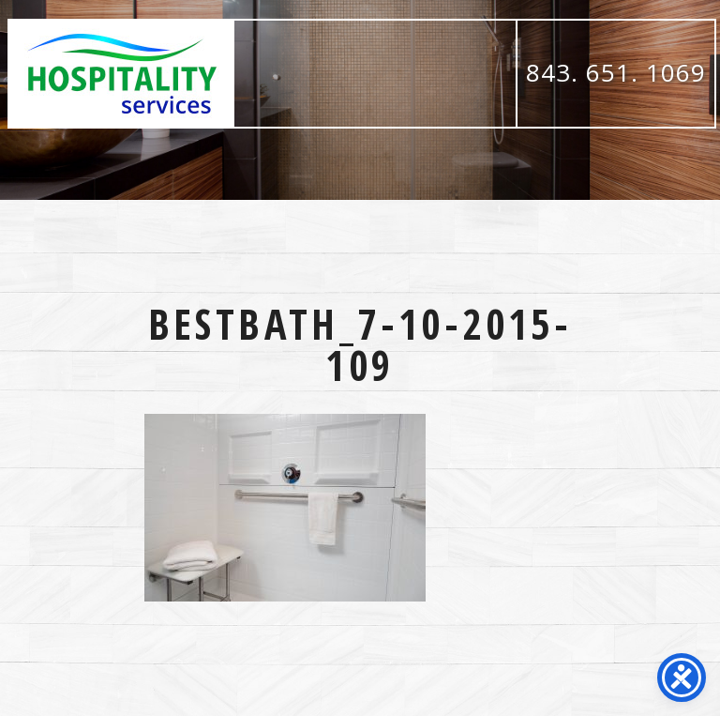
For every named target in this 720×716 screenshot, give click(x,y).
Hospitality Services (121, 74)
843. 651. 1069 (616, 72)
